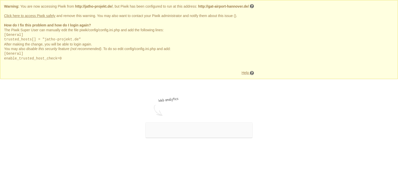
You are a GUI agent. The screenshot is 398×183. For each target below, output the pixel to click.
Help (248, 73)
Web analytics (168, 99)
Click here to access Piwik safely (29, 16)
